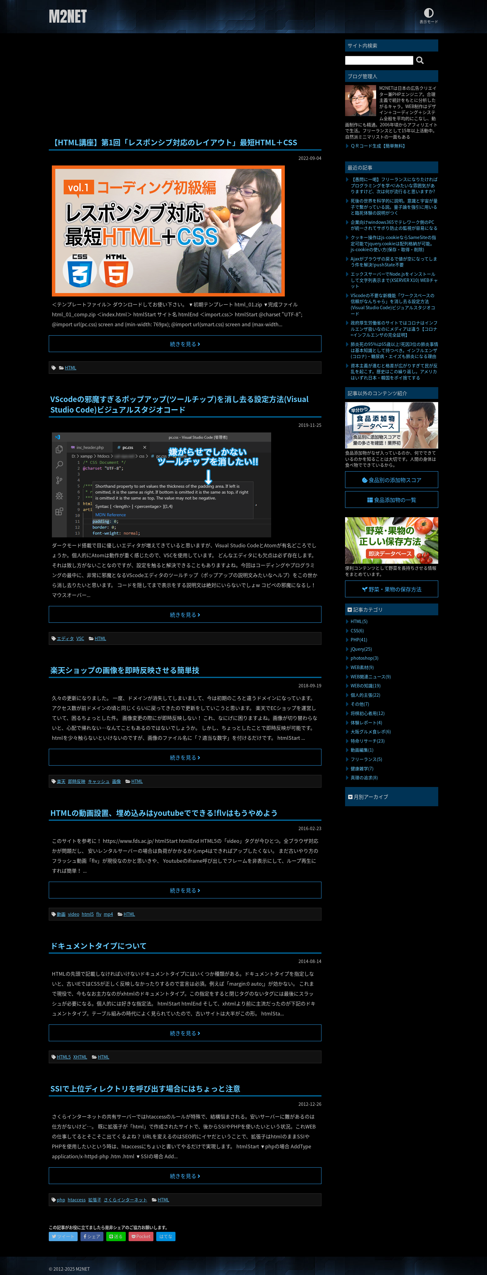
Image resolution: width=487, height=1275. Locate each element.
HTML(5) (359, 621)
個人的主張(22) (365, 695)
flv (98, 914)
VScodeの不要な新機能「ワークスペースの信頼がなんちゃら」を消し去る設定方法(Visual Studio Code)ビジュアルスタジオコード (393, 304)
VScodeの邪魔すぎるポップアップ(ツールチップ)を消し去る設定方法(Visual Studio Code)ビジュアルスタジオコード (179, 404)
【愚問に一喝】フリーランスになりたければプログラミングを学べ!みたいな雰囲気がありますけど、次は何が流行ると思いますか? (394, 185)
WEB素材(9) (362, 667)
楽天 (61, 781)
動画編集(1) (362, 750)
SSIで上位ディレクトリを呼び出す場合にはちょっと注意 (145, 1088)
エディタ (65, 638)
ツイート (63, 1236)
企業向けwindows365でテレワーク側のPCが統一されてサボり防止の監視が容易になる (394, 225)
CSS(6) (357, 630)
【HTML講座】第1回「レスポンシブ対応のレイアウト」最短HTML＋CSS (173, 142)
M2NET (68, 16)
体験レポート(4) (366, 722)
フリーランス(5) (366, 759)
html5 (88, 914)
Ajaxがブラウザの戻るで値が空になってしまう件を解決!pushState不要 (394, 261)
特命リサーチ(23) (368, 741)
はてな (165, 1236)
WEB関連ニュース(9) (371, 676)
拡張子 (94, 1199)
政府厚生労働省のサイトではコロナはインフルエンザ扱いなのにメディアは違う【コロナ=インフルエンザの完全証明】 (394, 328)
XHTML (80, 1057)
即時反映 (76, 781)
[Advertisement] (185, 86)
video (73, 914)
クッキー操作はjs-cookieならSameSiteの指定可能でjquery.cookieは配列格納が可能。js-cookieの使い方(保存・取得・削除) (393, 243)
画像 (116, 781)
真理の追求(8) (364, 777)
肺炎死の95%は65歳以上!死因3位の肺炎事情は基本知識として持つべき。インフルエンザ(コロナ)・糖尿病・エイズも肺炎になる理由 (394, 350)
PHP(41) (359, 639)
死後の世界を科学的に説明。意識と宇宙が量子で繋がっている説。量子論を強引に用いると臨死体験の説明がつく (394, 206)
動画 (61, 914)
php (61, 1199)
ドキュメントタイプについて (98, 945)
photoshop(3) (365, 658)
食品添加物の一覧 (392, 500)
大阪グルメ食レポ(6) (371, 731)
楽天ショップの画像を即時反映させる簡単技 (124, 670)
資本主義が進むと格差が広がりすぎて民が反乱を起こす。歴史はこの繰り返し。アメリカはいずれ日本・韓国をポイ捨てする (394, 371)
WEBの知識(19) (366, 685)
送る (116, 1236)
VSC (80, 638)
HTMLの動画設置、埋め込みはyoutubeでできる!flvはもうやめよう (164, 812)
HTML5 (64, 1057)
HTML (70, 367)
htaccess (77, 1199)
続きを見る (185, 344)
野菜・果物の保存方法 (392, 589)
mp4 (108, 914)
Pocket (141, 1236)
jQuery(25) (361, 649)
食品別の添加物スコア (392, 480)
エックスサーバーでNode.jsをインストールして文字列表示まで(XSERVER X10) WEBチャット (394, 280)
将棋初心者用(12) (368, 713)
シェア (92, 1236)
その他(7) (360, 704)
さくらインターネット (125, 1199)
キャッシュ (99, 781)
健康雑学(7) (362, 768)
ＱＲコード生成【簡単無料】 (379, 145)
